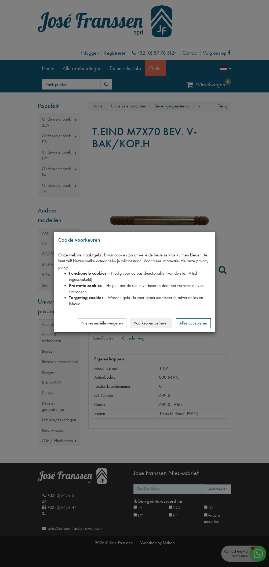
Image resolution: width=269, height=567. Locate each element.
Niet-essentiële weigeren (102, 323)
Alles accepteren (193, 323)
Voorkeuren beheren (151, 323)
